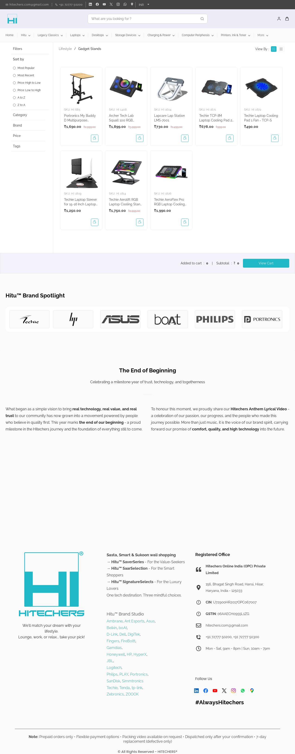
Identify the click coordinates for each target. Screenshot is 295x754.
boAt (123, 628)
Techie (112, 688)
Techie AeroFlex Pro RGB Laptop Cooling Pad (169, 202)
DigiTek (134, 634)
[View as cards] (273, 49)
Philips (112, 674)
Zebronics (115, 694)
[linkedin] (90, 4)
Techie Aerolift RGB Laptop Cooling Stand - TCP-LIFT (125, 202)
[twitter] (111, 4)
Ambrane (115, 621)
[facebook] (97, 4)
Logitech (114, 667)
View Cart (266, 263)
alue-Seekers (173, 562)
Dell (122, 634)
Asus (150, 621)
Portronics (139, 674)
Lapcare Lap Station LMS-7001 (169, 118)
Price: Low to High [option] (29, 90)
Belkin (112, 628)
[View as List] (281, 49)
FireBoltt (128, 641)
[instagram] (118, 4)
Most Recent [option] (26, 75)
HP (129, 654)
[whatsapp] (125, 4)
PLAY (123, 674)
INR (141, 4)
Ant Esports (134, 621)
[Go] (201, 18)
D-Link (112, 634)
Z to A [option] (21, 105)
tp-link (137, 688)
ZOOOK (132, 694)
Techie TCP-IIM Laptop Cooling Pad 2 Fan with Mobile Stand (216, 118)
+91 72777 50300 (246, 637)
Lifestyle (65, 49)
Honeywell (116, 654)
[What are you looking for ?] (142, 18)
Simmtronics (132, 681)
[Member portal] (279, 19)
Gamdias (114, 648)
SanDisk (113, 681)
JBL (110, 661)
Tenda (124, 688)
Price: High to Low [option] (29, 82)
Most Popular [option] (26, 68)
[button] (31, 82)
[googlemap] (132, 4)
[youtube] (104, 4)
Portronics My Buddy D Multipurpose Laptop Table (80, 118)
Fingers (113, 641)
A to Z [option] (21, 97)
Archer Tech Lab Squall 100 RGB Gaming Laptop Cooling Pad (121, 118)
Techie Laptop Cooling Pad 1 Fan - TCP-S (261, 118)
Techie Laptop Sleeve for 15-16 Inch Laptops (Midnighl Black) (81, 202)
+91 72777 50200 (219, 637)
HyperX (140, 654)
